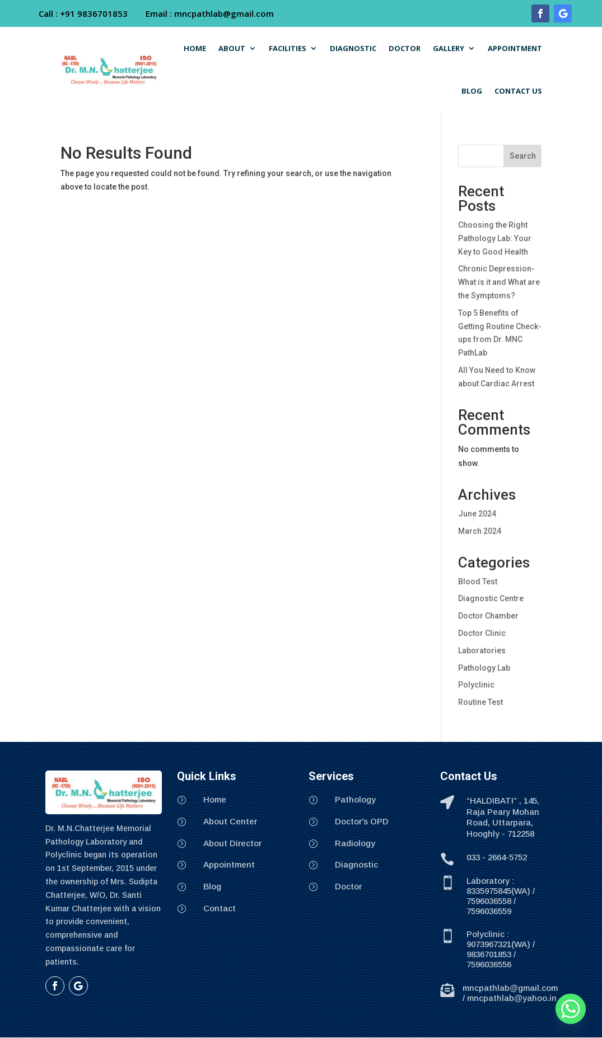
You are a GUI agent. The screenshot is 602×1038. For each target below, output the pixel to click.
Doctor (348, 886)
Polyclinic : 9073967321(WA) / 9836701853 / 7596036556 (500, 949)
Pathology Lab (484, 667)
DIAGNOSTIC (353, 48)
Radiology (355, 843)
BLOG (471, 91)
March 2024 (479, 531)
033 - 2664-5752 (496, 857)
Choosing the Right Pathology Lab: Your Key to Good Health (494, 238)
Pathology (355, 799)
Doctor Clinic (482, 633)
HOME (195, 48)
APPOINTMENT (515, 48)
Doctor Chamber (488, 615)
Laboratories (482, 650)
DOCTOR (405, 48)
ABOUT (231, 48)
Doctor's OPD (362, 821)
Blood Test (477, 581)
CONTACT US (518, 91)
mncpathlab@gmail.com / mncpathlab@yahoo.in (510, 993)
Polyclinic (476, 684)
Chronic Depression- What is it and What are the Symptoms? (499, 282)
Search (523, 155)
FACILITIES (287, 48)
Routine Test (480, 702)
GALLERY (448, 48)
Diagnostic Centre (491, 598)
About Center (230, 821)
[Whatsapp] (571, 1009)
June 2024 (477, 513)
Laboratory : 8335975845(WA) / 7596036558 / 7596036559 (500, 896)
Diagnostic (356, 864)
